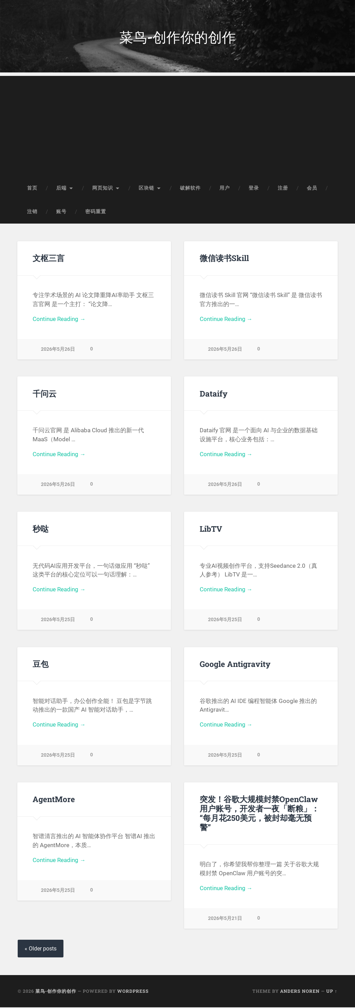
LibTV (211, 529)
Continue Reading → (59, 319)
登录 (254, 188)
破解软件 (190, 188)
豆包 (41, 664)
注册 (283, 188)
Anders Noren (300, 991)
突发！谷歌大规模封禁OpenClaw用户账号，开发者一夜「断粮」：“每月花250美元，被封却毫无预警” (261, 809)
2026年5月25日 (58, 621)
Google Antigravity (235, 664)
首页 (32, 188)
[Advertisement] (177, 125)
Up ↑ (331, 991)
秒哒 (41, 529)
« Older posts (41, 949)
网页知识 (102, 188)
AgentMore (54, 799)
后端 (61, 188)
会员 (312, 188)
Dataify (213, 394)
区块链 (146, 188)
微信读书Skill (224, 258)
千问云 (45, 394)
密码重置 (95, 212)
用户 (224, 188)
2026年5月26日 (58, 350)
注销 (32, 212)
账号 (61, 212)
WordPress (133, 991)
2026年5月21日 (225, 910)
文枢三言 (48, 258)
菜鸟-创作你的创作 (177, 36)
